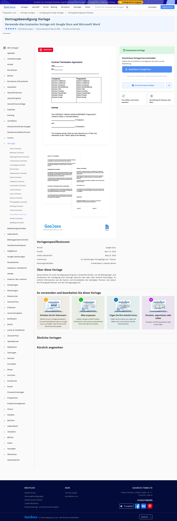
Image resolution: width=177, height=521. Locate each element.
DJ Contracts (14, 169)
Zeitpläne (11, 432)
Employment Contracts (18, 173)
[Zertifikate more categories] (4, 121)
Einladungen (12, 285)
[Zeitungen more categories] (4, 353)
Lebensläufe (12, 234)
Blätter (10, 437)
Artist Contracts (15, 148)
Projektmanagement (16, 403)
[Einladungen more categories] (4, 285)
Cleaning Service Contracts (19, 157)
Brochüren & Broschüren (17, 81)
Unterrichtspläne (14, 313)
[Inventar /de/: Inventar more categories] (4, 279)
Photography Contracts (18, 202)
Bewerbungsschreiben (16, 228)
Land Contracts (15, 190)
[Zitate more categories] (4, 409)
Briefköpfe (12, 319)
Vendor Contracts (16, 218)
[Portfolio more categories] (4, 375)
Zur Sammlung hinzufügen (143, 85)
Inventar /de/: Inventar (17, 279)
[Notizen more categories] (4, 358)
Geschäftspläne (14, 98)
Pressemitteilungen (15, 392)
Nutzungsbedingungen (34, 496)
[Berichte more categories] (4, 421)
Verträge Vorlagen (28, 13)
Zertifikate (12, 121)
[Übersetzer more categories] (4, 454)
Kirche (46, 7)
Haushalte (11, 87)
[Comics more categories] (4, 138)
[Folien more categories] (4, 443)
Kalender (11, 109)
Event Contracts (16, 177)
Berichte (11, 420)
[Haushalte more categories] (4, 87)
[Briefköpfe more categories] (4, 319)
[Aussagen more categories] (4, 449)
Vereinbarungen (14, 59)
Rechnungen (12, 290)
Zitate (10, 409)
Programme (12, 398)
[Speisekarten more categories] (4, 341)
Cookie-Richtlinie (31, 503)
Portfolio (11, 375)
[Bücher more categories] (4, 76)
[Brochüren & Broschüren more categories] (4, 81)
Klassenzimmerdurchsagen (19, 126)
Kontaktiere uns (71, 496)
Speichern (45, 49)
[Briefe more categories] (4, 325)
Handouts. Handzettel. (17, 268)
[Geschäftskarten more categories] (4, 93)
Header (10, 273)
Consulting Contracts (17, 165)
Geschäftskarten (14, 92)
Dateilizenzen (30, 493)
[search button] (127, 7)
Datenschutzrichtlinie (33, 500)
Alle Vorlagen (11, 47)
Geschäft (35, 7)
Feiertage (77, 7)
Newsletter (12, 347)
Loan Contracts (15, 194)
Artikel (10, 64)
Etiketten (11, 307)
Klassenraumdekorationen (18, 132)
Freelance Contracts (17, 181)
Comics (10, 138)
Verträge (11, 143)
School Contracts (16, 210)
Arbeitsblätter (13, 460)
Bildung (54, 7)
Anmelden (152, 7)
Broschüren (12, 70)
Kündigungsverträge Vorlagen (51, 13)
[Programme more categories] (4, 398)
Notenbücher (13, 262)
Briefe (10, 324)
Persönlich (65, 7)
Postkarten (12, 381)
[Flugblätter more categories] (4, 251)
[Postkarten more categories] (4, 381)
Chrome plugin (71, 493)
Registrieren (167, 7)
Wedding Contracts (17, 222)
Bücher (10, 76)
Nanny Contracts (16, 198)
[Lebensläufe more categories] (4, 234)
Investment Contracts (18, 185)
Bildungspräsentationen (17, 240)
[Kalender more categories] (4, 110)
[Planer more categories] (4, 370)
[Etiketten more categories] (4, 308)
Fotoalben (11, 364)
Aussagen (11, 448)
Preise (87, 7)
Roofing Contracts (16, 206)
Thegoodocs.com (9, 13)
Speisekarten (13, 341)
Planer (10, 369)
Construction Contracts (18, 161)
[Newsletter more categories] (4, 347)
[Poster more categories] (4, 387)
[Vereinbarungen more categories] (4, 59)
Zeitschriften (13, 302)
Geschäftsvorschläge (16, 104)
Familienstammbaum (16, 245)
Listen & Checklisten (16, 330)
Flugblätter (12, 251)
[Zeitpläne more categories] (4, 432)
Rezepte (10, 415)
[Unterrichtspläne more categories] (4, 313)
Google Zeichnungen (16, 256)
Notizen (10, 358)
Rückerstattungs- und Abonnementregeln (42, 507)
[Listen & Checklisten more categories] (4, 330)
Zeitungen (11, 352)
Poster (10, 386)
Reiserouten (12, 296)
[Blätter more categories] (4, 437)
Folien (9, 443)
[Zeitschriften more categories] (4, 302)
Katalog (10, 115)
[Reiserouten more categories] (4, 296)
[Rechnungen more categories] (4, 291)
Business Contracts (17, 152)
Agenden (11, 53)
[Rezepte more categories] (4, 415)
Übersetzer (12, 454)
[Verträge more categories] (4, 144)
